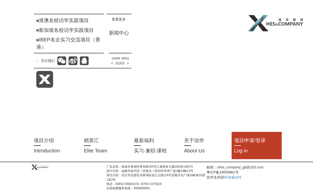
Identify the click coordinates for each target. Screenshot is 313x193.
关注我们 (45, 61)
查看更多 (120, 19)
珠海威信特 (233, 177)
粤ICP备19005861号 (223, 172)
